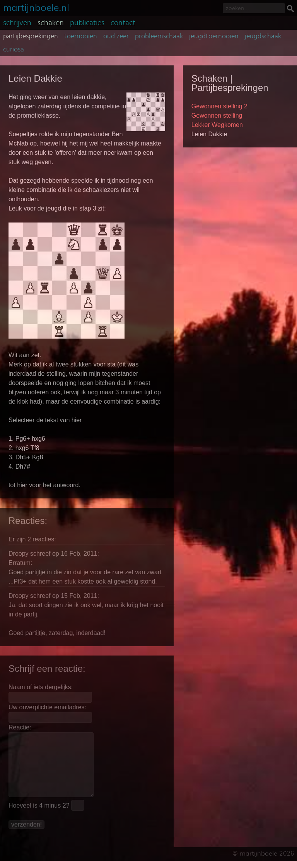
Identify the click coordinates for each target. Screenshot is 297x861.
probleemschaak (159, 36)
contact (123, 23)
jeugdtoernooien (214, 36)
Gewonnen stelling (216, 115)
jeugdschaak (263, 36)
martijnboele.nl (36, 7)
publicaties (87, 23)
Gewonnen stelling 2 (219, 106)
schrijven (17, 23)
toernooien (80, 36)
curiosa (13, 49)
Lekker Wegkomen (217, 125)
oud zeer (116, 36)
